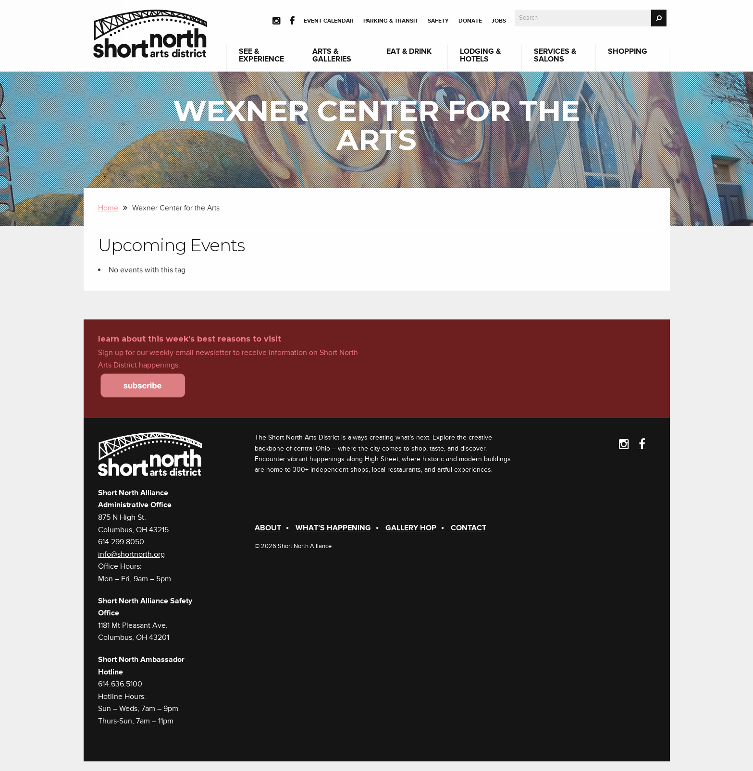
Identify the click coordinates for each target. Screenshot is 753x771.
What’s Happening (333, 528)
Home (108, 208)
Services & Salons (555, 55)
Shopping (627, 51)
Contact (468, 528)
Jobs (499, 20)
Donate (470, 20)
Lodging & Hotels (480, 55)
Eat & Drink (409, 51)
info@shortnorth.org (131, 554)
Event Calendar (329, 20)
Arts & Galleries (331, 55)
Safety (438, 20)
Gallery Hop (410, 528)
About (268, 528)
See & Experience (261, 55)
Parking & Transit (390, 20)
